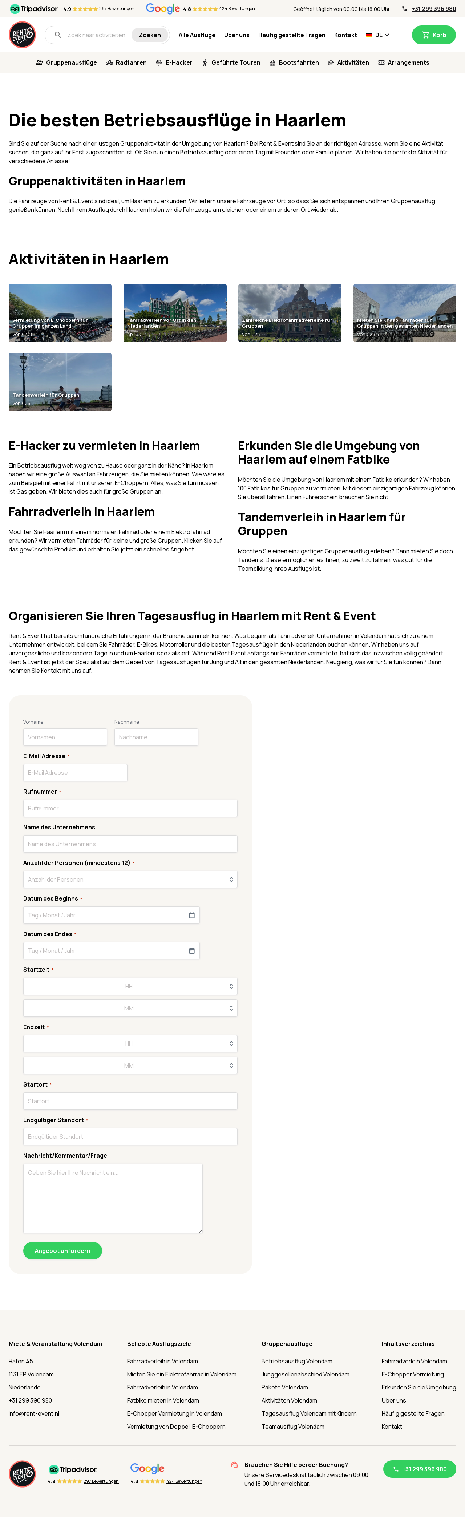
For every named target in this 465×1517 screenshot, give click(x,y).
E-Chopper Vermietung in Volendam (174, 1413)
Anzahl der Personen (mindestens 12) (78, 863)
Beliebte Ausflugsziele (159, 1344)
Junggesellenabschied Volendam (305, 1374)
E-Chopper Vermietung (413, 1374)
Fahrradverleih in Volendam (162, 1361)
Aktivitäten (353, 62)
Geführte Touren (235, 62)
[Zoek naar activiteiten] (93, 35)
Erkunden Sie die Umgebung (419, 1387)
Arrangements (408, 62)
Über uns (237, 35)
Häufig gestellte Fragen (292, 35)
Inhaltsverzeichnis (408, 1344)
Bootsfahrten (299, 62)
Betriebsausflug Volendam (297, 1361)
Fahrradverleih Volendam (414, 1361)
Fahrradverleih (297, 636)
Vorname (33, 722)
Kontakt (345, 35)
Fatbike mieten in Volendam (163, 1400)
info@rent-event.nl (34, 1413)
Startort (37, 1084)
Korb (439, 35)
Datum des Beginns (52, 898)
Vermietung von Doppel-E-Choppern (176, 1427)
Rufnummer (42, 792)
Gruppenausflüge (71, 62)
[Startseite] (22, 34)
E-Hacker (179, 62)
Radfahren (131, 62)
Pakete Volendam (285, 1387)
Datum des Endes (49, 934)
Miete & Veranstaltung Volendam (55, 1344)
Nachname (126, 722)
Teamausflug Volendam (293, 1427)
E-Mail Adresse (46, 756)
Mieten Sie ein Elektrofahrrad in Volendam (181, 1374)
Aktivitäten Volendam (289, 1400)
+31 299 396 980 (434, 9)
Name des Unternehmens (59, 827)
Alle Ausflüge (197, 35)
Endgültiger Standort (55, 1120)
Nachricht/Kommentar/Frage (65, 1156)
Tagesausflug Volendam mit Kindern (309, 1413)
